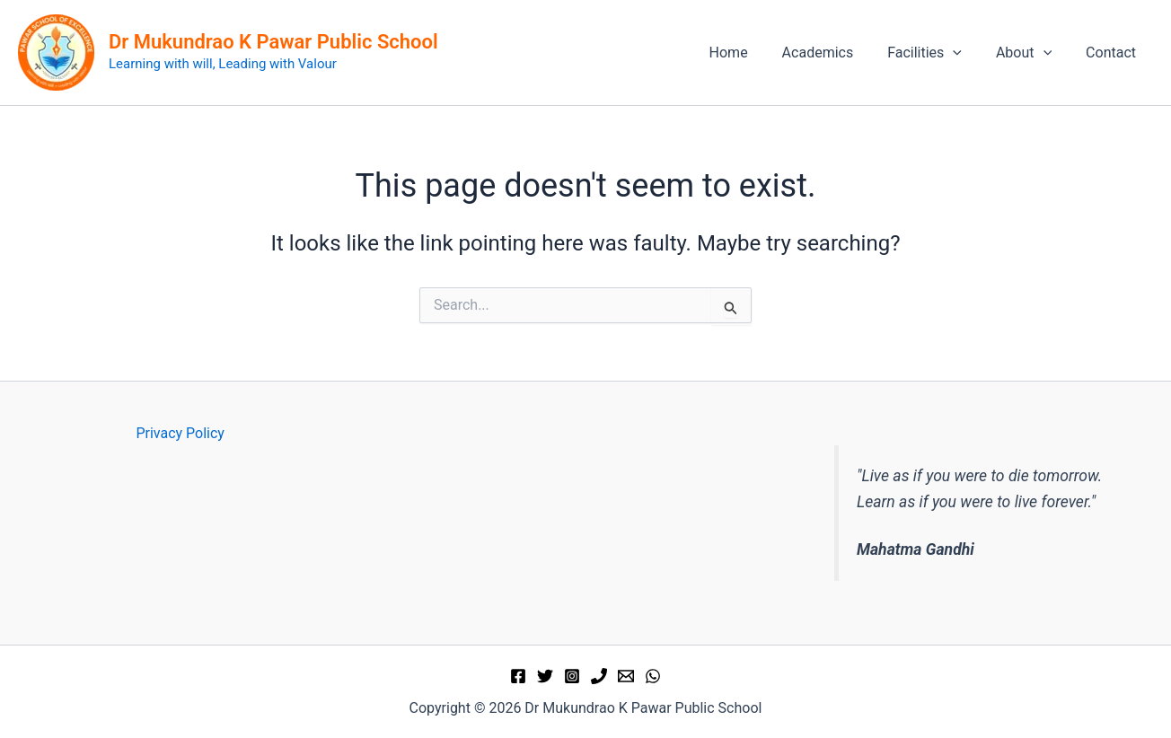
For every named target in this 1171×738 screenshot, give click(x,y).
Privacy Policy (180, 433)
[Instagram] (572, 676)
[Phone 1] (599, 676)
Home (752, 52)
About (1032, 53)
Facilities (938, 53)
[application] (966, 53)
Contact (1113, 52)
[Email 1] (626, 676)
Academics (837, 52)
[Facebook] (518, 676)
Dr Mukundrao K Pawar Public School (273, 42)
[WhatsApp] (653, 676)
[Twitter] (545, 676)
